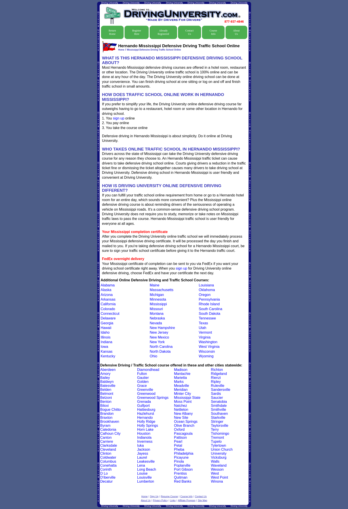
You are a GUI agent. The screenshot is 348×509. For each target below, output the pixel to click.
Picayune (181, 457)
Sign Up (154, 496)
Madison (180, 370)
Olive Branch (184, 425)
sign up (118, 118)
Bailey (105, 378)
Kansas (107, 351)
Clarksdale (108, 445)
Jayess (142, 453)
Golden (143, 382)
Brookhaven (109, 421)
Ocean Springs (186, 421)
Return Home (112, 32)
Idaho (105, 332)
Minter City (182, 393)
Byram (105, 425)
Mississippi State (187, 397)
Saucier (217, 397)
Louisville (144, 477)
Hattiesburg (146, 409)
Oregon (205, 295)
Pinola (179, 461)
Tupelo (216, 441)
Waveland (219, 465)
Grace (142, 386)
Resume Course (169, 496)
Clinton (105, 453)
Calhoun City (110, 433)
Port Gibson (183, 469)
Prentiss (180, 473)
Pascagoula (183, 433)
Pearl (178, 441)
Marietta (180, 378)
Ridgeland (219, 374)
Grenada (144, 401)
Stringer (217, 421)
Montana (157, 313)
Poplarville (182, 465)
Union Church (222, 449)
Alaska (106, 290)
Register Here (136, 32)
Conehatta (108, 465)
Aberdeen (108, 370)
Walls (215, 461)
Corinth (106, 469)
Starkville (218, 417)
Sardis (216, 393)
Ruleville (217, 386)
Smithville (218, 409)
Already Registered (163, 32)
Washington (208, 342)
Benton (106, 401)
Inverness (144, 441)
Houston (143, 433)
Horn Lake (145, 429)
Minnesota (158, 299)
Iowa (104, 346)
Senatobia (219, 401)
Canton (106, 437)
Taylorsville (219, 425)
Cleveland (108, 449)
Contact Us (189, 32)
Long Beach (146, 469)
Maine (155, 285)
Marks (179, 382)
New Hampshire (162, 328)
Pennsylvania (209, 299)
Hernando (145, 417)
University (218, 453)
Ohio (153, 356)
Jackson (143, 449)
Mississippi (158, 304)
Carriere (106, 441)
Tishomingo (220, 433)
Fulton (142, 374)
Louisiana (206, 285)
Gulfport (143, 405)
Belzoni (106, 397)
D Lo (104, 473)
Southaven (219, 413)
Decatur (106, 481)
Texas (203, 323)
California (108, 304)
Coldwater (108, 457)
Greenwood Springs (152, 397)
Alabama (108, 285)
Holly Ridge (146, 421)
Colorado (108, 309)
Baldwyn (107, 382)
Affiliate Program (187, 500)
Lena (141, 465)
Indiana (107, 342)
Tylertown (218, 445)
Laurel (142, 457)
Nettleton (181, 409)
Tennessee (207, 318)
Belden (105, 390)
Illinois (106, 337)
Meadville (181, 386)
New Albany (183, 413)
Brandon (107, 413)
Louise (142, 473)
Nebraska (157, 318)
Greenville (145, 390)
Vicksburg (218, 457)
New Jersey (159, 332)
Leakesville (146, 461)
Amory (105, 374)
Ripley (216, 382)
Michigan (157, 295)
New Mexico (159, 337)
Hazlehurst (145, 413)
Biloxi (104, 405)
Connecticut (110, 313)
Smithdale (219, 405)
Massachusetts (162, 290)
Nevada (156, 323)
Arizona (107, 295)
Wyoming (206, 356)
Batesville (107, 386)
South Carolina (210, 309)
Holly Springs (147, 425)
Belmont (106, 393)
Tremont (217, 437)
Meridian (181, 390)
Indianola (144, 437)
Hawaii (106, 328)
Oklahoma (207, 290)
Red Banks (182, 481)
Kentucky (108, 356)
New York (157, 342)
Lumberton (145, 481)
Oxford (179, 429)
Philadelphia (183, 453)
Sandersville (220, 390)
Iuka (140, 445)
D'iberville (108, 477)
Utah (202, 328)
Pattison (180, 437)
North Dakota (160, 351)
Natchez (180, 405)
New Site (181, 417)
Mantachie (182, 374)
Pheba (179, 449)
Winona (217, 481)
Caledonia (108, 429)
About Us (236, 32)
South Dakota (209, 313)
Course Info (213, 32)
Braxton (106, 417)
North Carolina (161, 346)
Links (173, 500)
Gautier (143, 378)
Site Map (202, 500)
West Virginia (209, 346)
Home (121, 50)
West (215, 473)
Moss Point (183, 401)
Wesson (217, 469)
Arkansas (108, 299)
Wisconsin (207, 351)
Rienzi (216, 378)
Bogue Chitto (110, 409)
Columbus (108, 461)
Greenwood (146, 393)
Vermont (205, 332)
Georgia (107, 323)
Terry (215, 429)
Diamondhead (148, 370)
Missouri (156, 309)
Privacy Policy (160, 500)
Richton (217, 370)
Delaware (108, 318)
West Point (219, 477)
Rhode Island (209, 304)
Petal (178, 445)
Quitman (180, 477)
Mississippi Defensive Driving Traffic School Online (154, 50)
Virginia (205, 337)
